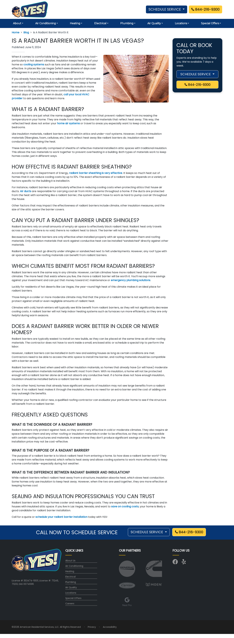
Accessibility (110, 627)
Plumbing (70, 582)
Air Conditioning (74, 566)
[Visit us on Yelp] (184, 562)
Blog (26, 32)
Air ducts (25, 191)
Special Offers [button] (210, 23)
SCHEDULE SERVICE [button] (165, 9)
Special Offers (73, 598)
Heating (69, 571)
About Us (70, 560)
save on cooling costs (125, 506)
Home (15, 32)
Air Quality (71, 587)
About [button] (17, 23)
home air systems (68, 123)
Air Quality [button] (154, 23)
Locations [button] (181, 23)
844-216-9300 (205, 9)
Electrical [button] (100, 23)
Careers (69, 603)
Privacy (92, 627)
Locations (70, 592)
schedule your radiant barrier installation (61, 517)
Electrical (70, 576)
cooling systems (33, 64)
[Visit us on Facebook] (175, 562)
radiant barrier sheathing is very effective (95, 173)
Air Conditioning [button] (45, 23)
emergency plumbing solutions (130, 280)
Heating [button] (75, 23)
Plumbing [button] (126, 23)
